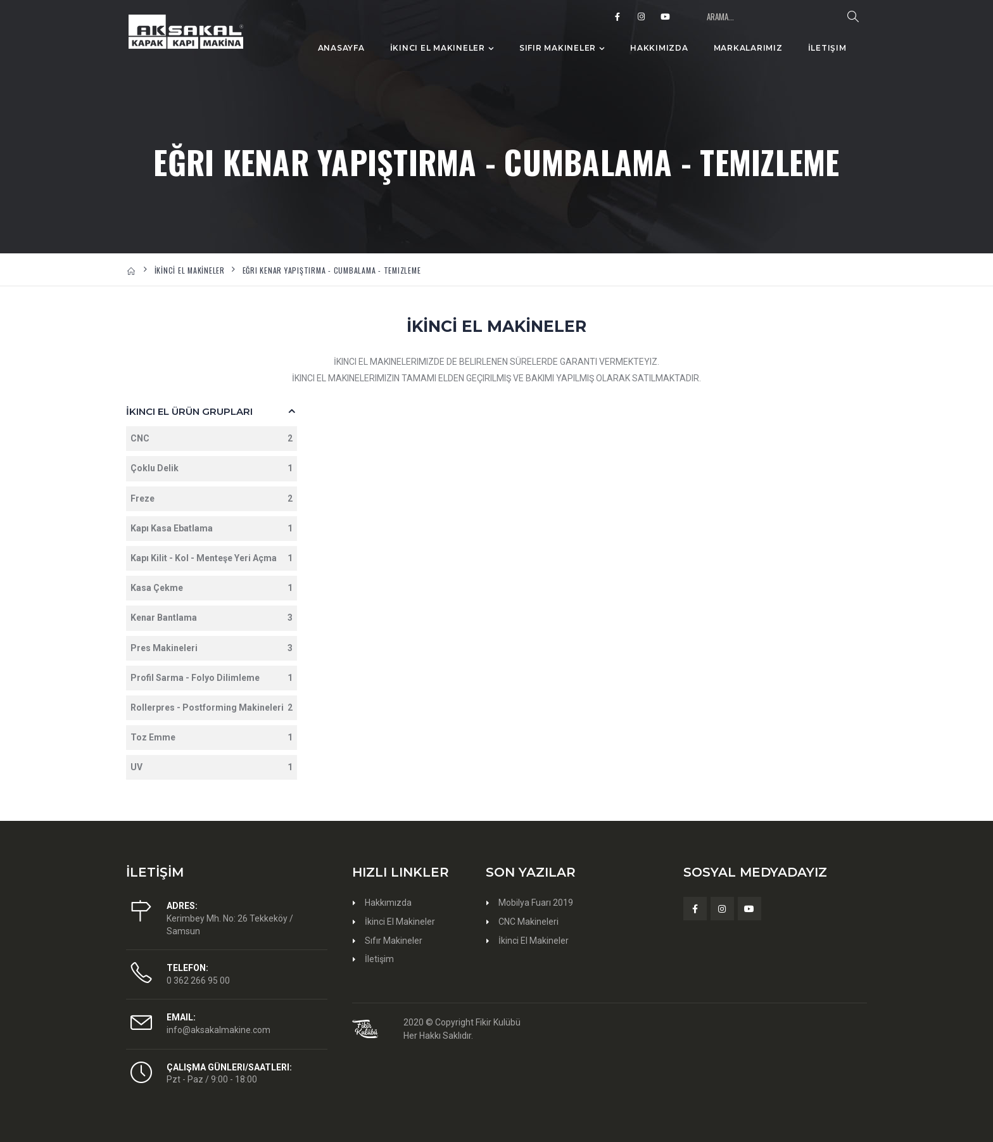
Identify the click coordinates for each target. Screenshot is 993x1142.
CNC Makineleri (528, 922)
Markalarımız (748, 48)
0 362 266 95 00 (198, 980)
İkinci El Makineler (437, 48)
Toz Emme (211, 737)
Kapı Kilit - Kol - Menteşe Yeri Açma (211, 558)
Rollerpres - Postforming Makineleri (211, 708)
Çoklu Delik (211, 468)
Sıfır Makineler (557, 48)
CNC (211, 439)
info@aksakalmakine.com (218, 1030)
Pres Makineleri (211, 648)
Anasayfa (341, 48)
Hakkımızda (659, 48)
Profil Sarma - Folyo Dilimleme (211, 678)
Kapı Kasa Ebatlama (211, 528)
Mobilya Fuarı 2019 (535, 903)
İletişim (827, 48)
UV (211, 767)
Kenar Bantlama (211, 618)
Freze (211, 499)
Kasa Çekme (211, 588)
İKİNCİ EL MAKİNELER (190, 270)
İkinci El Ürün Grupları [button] (189, 411)
